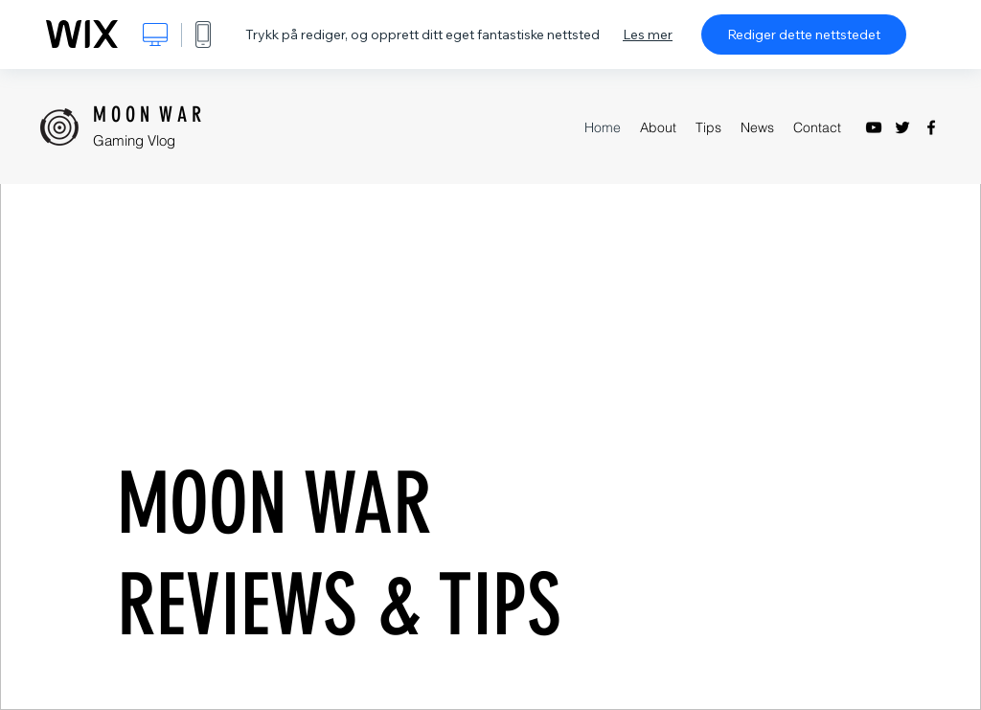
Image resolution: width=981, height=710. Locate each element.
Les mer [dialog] (648, 34)
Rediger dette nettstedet (803, 34)
